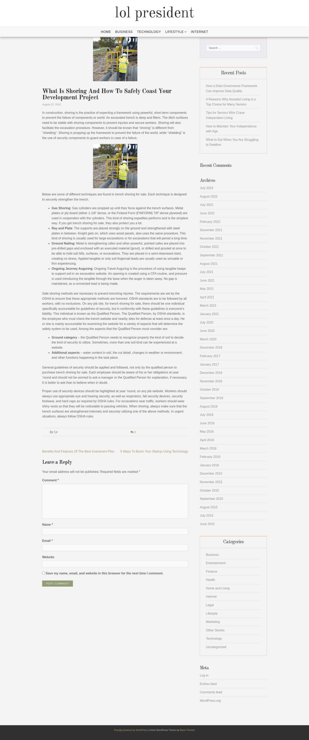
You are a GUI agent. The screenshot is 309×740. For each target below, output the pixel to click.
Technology (149, 32)
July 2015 (206, 515)
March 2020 (208, 339)
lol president (154, 13)
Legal (210, 605)
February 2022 (210, 221)
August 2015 (209, 507)
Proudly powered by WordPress (131, 730)
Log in (204, 675)
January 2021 (209, 314)
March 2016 (208, 448)
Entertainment (216, 563)
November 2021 (211, 238)
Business (124, 32)
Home (106, 32)
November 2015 (211, 482)
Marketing (213, 621)
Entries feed (208, 684)
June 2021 (207, 280)
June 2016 (207, 423)
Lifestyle (174, 32)
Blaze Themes (187, 730)
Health (210, 579)
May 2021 (207, 288)
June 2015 (207, 524)
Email (47, 540)
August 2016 (209, 406)
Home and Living (218, 588)
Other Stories (215, 630)
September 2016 (211, 398)
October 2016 (209, 389)
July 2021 (206, 272)
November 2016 (211, 381)
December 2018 (211, 347)
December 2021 (211, 230)
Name (47, 524)
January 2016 (209, 465)
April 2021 (207, 297)
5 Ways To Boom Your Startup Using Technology (154, 451)
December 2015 (211, 473)
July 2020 (206, 322)
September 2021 (211, 255)
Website (48, 557)
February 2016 (210, 456)
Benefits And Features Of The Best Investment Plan (78, 451)
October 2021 (209, 246)
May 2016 (207, 431)
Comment (50, 480)
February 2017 (210, 356)
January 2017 (209, 364)
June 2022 (207, 213)
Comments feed (211, 692)
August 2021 (209, 263)
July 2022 (206, 204)
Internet (199, 32)
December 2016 (211, 372)
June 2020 (207, 330)
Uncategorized (216, 647)
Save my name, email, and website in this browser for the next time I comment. (104, 573)
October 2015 (209, 490)
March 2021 (208, 305)
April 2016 (207, 440)
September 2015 (211, 498)
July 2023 (206, 188)
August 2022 (209, 196)
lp (56, 432)
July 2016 (206, 414)
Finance (211, 571)
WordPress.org (210, 700)
